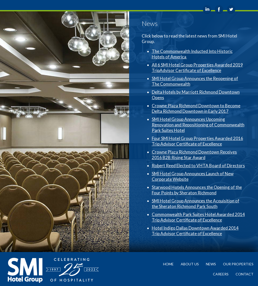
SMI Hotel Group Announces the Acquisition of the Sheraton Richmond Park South (195, 203)
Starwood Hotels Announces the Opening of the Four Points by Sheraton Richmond (197, 190)
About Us (190, 264)
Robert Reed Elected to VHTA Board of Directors (198, 165)
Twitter (231, 9)
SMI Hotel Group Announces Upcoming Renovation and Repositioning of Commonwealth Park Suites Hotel (198, 125)
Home (168, 264)
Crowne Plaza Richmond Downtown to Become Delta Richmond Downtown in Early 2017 (196, 108)
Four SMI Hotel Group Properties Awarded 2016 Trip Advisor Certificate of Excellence (197, 141)
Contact (244, 274)
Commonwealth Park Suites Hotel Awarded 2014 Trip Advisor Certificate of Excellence (198, 217)
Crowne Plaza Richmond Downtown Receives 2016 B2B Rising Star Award (194, 154)
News (211, 264)
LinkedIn (207, 9)
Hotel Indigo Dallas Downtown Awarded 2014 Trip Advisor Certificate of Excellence (195, 230)
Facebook (219, 9)
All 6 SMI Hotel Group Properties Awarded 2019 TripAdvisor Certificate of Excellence (197, 67)
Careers (221, 274)
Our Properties (238, 264)
